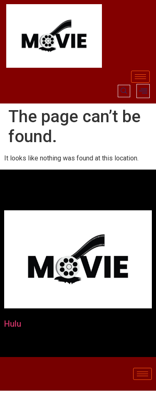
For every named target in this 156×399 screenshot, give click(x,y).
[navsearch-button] (124, 91)
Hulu (12, 324)
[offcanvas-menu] (143, 91)
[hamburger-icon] (140, 77)
